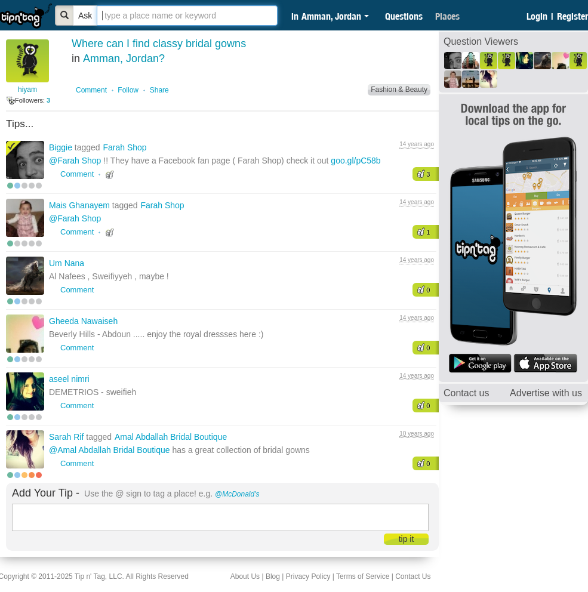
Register (572, 16)
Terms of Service (362, 576)
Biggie (62, 147)
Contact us (466, 393)
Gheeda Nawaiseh (83, 321)
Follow (128, 90)
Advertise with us (546, 393)
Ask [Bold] (85, 15)
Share (159, 90)
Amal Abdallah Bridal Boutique (171, 437)
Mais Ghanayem (80, 205)
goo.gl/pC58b (355, 160)
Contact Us (412, 576)
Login (537, 16)
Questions (404, 16)
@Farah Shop (75, 160)
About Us (245, 576)
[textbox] (187, 15)
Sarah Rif (67, 437)
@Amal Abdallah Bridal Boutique (109, 450)
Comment (91, 90)
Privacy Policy (308, 576)
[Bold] (64, 15)
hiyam (27, 89)
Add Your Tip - (45, 493)
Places (447, 16)
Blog (273, 576)
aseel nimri (69, 379)
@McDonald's (237, 494)
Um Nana (66, 263)
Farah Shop (124, 147)
